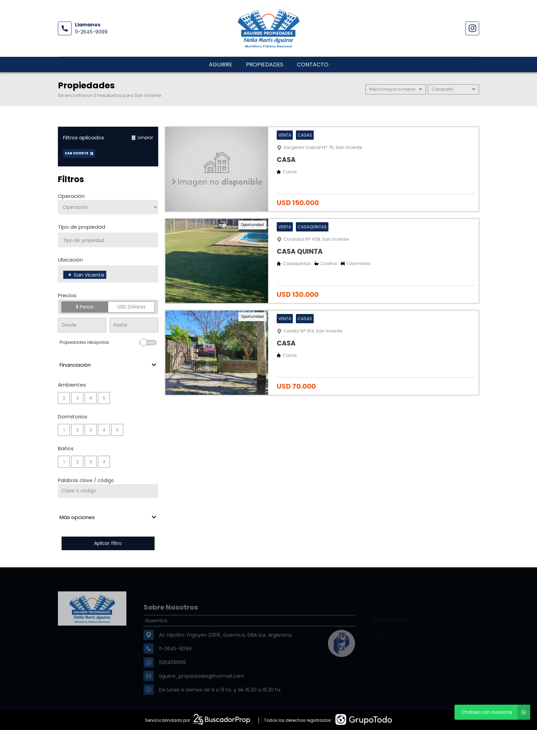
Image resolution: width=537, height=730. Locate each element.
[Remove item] (70, 275)
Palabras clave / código (86, 480)
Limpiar (142, 137)
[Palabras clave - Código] (108, 491)
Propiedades (264, 64)
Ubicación (70, 259)
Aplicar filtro (108, 543)
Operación (71, 196)
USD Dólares (131, 306)
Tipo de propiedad (81, 226)
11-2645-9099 (91, 31)
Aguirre (220, 64)
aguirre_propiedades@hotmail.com (201, 689)
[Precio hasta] (134, 325)
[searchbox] (110, 240)
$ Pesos (84, 306)
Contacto (312, 64)
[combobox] (108, 239)
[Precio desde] (82, 325)
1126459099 (172, 675)
